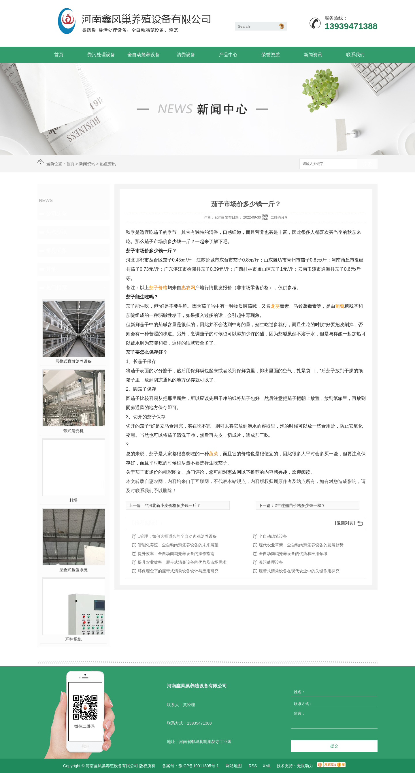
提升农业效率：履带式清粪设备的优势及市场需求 (182, 562)
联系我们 (355, 54)
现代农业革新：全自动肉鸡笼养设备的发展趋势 (301, 545)
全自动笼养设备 (143, 54)
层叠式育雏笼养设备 (73, 361)
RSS (253, 765)
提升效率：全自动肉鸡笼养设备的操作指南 (176, 553)
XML (267, 765)
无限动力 (305, 765)
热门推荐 (56, 287)
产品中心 (228, 54)
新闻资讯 (313, 54)
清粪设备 (186, 54)
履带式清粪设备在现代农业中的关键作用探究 (299, 571)
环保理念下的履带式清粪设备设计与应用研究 (178, 571)
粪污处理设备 (101, 54)
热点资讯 (108, 163)
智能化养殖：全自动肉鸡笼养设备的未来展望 (178, 545)
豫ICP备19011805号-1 (198, 765)
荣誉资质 (270, 54)
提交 (334, 746)
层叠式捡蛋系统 (73, 569)
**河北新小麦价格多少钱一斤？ (173, 505)
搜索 (367, 164)
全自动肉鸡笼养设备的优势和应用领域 (293, 553)
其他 (51, 269)
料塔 (73, 500)
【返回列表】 (345, 523)
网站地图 (234, 765)
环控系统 (73, 639)
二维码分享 (279, 217)
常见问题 (56, 250)
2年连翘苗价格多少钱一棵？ (300, 505)
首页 (58, 54)
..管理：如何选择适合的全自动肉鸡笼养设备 (177, 536)
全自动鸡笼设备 (273, 536)
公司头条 (56, 214)
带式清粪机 (73, 430)
